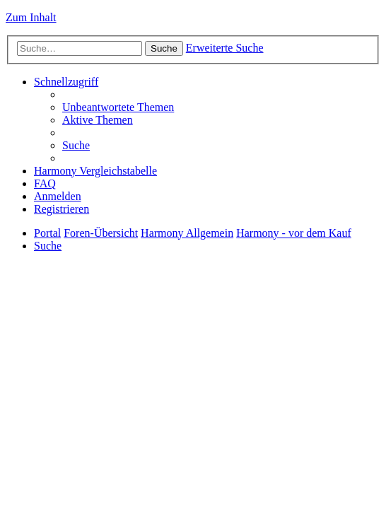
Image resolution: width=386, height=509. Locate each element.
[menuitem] (118, 107)
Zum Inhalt (31, 17)
